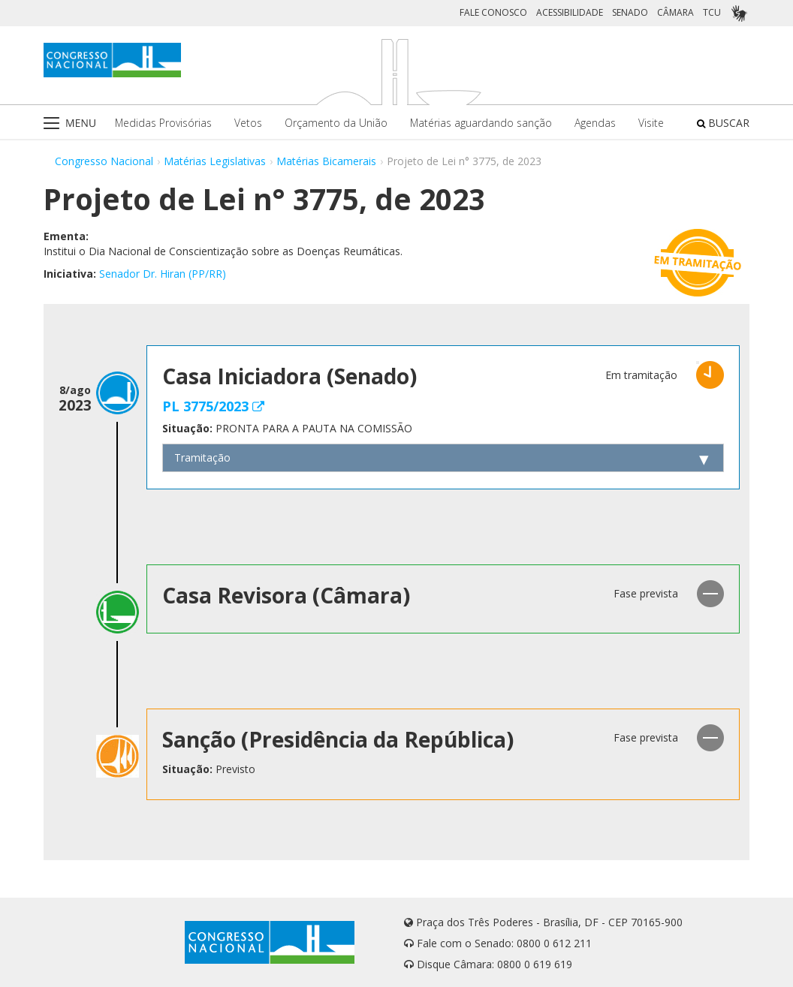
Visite (651, 123)
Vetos (248, 123)
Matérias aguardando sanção (481, 123)
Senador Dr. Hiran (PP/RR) (162, 273)
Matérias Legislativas (215, 161)
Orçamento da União (336, 123)
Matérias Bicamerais (326, 161)
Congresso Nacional (104, 161)
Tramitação (202, 457)
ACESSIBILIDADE (569, 12)
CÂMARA (675, 12)
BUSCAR (723, 123)
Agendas (595, 123)
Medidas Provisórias (163, 123)
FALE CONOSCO (493, 12)
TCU (712, 12)
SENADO (630, 12)
